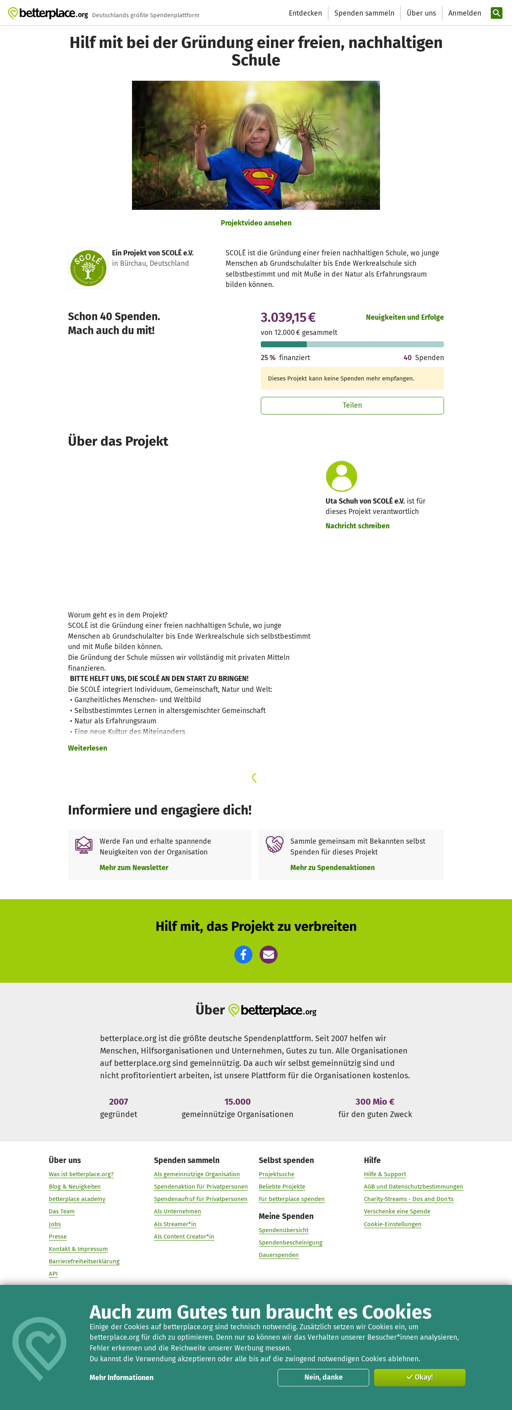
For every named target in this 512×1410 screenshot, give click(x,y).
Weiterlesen (87, 748)
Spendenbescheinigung (290, 1243)
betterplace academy (77, 1199)
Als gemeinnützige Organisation (197, 1174)
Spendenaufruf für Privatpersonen (201, 1199)
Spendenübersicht (283, 1230)
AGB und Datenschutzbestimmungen (413, 1186)
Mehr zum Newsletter (134, 867)
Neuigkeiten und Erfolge (405, 317)
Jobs (55, 1224)
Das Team (62, 1211)
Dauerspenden (279, 1255)
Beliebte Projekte (282, 1186)
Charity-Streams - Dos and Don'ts (409, 1199)
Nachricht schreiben (358, 526)
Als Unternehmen (177, 1211)
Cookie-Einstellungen (393, 1224)
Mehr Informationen (122, 1377)
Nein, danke (323, 1377)
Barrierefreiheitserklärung (84, 1261)
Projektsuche (276, 1174)
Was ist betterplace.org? (81, 1174)
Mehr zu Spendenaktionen (332, 867)
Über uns (421, 13)
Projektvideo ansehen (256, 223)
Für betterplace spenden (292, 1199)
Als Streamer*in (175, 1224)
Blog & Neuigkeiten (75, 1186)
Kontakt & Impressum (78, 1249)
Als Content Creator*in (184, 1236)
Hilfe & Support (385, 1174)
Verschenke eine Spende (397, 1211)
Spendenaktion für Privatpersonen (201, 1186)
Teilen (352, 405)
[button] (243, 955)
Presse (58, 1236)
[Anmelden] (464, 13)
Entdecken (305, 13)
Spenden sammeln (364, 13)
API (53, 1274)
